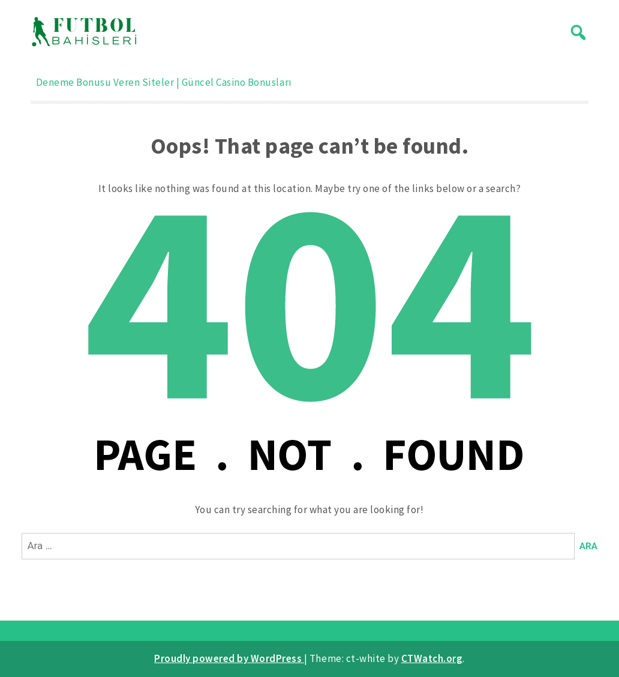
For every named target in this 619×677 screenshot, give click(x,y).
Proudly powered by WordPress (229, 658)
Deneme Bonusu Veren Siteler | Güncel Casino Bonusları (164, 82)
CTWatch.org (432, 658)
